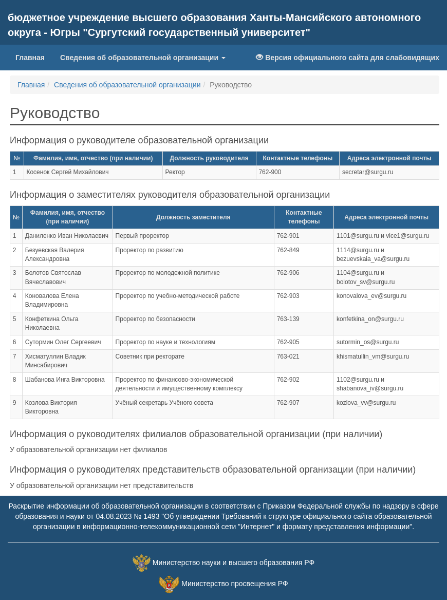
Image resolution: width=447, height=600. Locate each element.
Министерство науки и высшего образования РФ (233, 562)
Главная (33, 57)
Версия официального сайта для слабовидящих (347, 57)
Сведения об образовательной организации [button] (143, 57)
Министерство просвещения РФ (234, 583)
